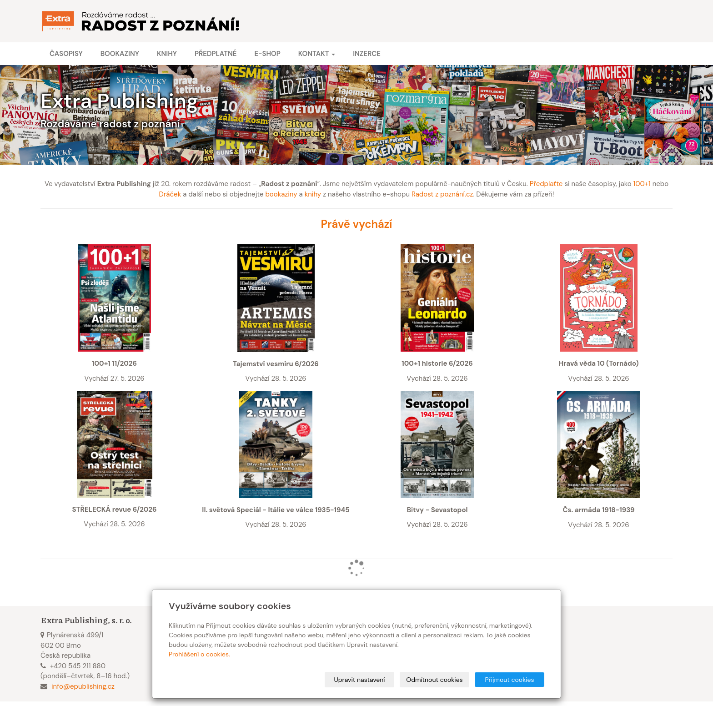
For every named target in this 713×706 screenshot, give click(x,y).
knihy (313, 194)
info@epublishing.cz (83, 686)
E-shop (267, 53)
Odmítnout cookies (434, 680)
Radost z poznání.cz (442, 194)
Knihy (167, 53)
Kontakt (316, 53)
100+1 (642, 183)
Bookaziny (119, 53)
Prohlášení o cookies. (199, 654)
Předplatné (215, 53)
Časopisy (66, 53)
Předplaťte (546, 183)
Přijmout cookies (509, 680)
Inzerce (367, 53)
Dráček (170, 194)
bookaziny (281, 194)
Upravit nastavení (359, 680)
